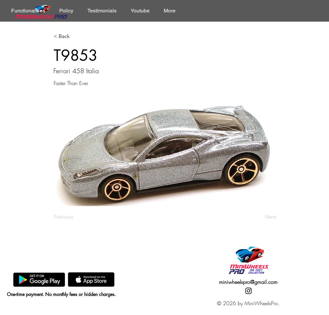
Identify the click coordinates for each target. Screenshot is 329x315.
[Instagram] (248, 291)
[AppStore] (91, 279)
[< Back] (75, 36)
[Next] (260, 216)
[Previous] (75, 216)
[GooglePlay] (39, 280)
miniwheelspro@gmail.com (248, 282)
